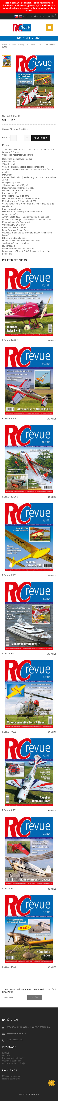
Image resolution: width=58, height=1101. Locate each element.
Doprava (6, 1055)
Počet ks (6, 137)
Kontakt (5, 1053)
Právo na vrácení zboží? (13, 1058)
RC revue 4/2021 (10, 810)
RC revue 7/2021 (10, 732)
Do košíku (40, 138)
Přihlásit (39, 16)
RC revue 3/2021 (10, 888)
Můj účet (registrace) (11, 1076)
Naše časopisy (18, 44)
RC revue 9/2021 (10, 575)
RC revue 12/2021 (10, 340)
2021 (40, 44)
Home (4, 44)
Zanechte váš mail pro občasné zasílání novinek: (29, 990)
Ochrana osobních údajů (13, 1063)
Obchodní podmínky (11, 1061)
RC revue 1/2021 (10, 967)
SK (20, 16)
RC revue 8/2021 (10, 653)
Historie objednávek (11, 1079)
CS (15, 16)
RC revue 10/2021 (10, 497)
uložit (35, 997)
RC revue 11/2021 (10, 418)
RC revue (31, 44)
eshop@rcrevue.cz (16, 1033)
